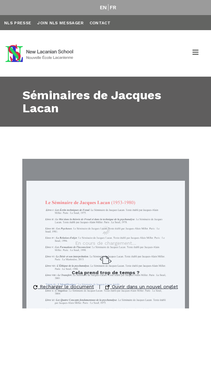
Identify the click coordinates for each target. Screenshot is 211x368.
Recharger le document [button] (63, 286)
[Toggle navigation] (196, 53)
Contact (100, 23)
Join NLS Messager (60, 23)
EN (103, 7)
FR (113, 7)
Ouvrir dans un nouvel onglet (141, 286)
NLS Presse (17, 23)
